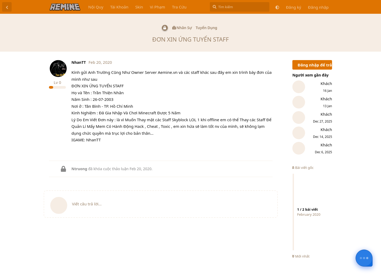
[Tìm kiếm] (239, 7)
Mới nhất (301, 256)
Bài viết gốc (303, 167)
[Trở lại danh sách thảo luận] (7, 7)
